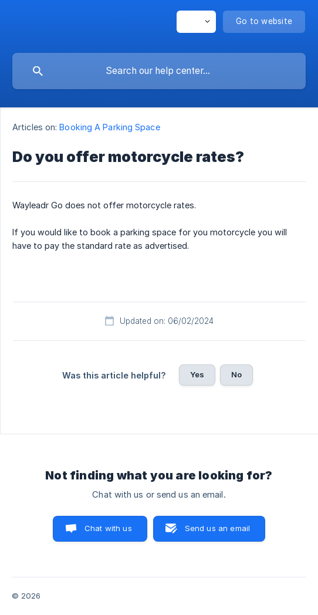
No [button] (236, 374)
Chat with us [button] (108, 528)
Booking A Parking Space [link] (109, 127)
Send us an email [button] (217, 528)
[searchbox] (159, 71)
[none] (196, 22)
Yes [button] (197, 374)
